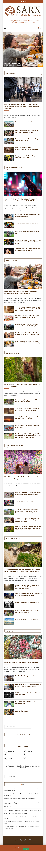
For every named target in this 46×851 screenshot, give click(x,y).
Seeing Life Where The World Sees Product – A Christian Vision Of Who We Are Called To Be (20, 200)
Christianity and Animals (14, 167)
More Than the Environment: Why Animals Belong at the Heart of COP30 (22, 385)
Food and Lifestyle (12, 260)
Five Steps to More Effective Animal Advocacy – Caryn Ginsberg (26, 131)
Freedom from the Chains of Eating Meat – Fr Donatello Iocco (28, 139)
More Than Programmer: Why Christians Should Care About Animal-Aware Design (22, 478)
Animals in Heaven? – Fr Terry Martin (26, 619)
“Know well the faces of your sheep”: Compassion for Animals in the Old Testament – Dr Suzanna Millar (27, 511)
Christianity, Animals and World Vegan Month (27, 232)
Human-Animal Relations (14, 445)
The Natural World (13, 353)
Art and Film (10, 631)
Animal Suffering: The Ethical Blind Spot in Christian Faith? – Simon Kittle (28, 594)
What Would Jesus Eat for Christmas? (27, 223)
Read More (31, 849)
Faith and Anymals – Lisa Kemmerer (26, 122)
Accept (25, 849)
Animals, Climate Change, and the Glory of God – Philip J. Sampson (27, 417)
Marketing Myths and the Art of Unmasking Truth (21, 662)
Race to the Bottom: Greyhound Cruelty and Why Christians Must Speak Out (28, 493)
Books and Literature (13, 538)
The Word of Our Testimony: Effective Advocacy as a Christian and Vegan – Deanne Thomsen (27, 519)
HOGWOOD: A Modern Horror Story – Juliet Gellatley (26, 702)
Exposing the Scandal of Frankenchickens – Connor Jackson (26, 148)
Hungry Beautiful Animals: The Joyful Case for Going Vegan (27, 611)
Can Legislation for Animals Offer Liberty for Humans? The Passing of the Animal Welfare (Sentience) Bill (28, 528)
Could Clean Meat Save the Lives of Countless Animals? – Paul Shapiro (26, 325)
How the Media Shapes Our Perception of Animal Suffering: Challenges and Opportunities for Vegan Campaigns (21, 106)
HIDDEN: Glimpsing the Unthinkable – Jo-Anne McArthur (28, 693)
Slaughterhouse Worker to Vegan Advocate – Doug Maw (25, 156)
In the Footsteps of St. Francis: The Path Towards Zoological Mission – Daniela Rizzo (28, 241)
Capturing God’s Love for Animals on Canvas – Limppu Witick (26, 710)
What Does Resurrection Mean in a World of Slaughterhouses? (28, 215)
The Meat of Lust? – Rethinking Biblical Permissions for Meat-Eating (27, 249)
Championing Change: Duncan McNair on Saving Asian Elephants (28, 400)
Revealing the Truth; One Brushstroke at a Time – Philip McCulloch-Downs (28, 685)
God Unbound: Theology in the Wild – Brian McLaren (27, 426)
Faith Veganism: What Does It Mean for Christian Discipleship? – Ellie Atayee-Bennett (24, 64)
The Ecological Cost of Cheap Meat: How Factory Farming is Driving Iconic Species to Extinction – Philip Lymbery (28, 435)
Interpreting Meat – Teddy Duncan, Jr (27, 602)
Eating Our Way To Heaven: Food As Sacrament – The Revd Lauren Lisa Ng (27, 342)
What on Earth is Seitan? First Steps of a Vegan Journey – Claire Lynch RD (28, 316)
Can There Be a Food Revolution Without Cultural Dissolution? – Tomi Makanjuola (28, 333)
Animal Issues (10, 73)
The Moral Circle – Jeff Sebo (24, 501)
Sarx (23, 784)
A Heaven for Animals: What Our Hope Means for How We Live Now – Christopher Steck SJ (27, 586)
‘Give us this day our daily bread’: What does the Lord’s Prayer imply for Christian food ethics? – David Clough (28, 309)
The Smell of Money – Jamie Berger (26, 676)
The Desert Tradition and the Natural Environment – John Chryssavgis (27, 409)
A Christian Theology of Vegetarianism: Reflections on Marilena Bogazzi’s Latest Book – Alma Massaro (22, 570)
